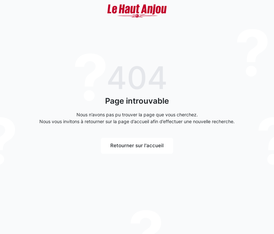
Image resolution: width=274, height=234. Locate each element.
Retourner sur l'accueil (137, 145)
